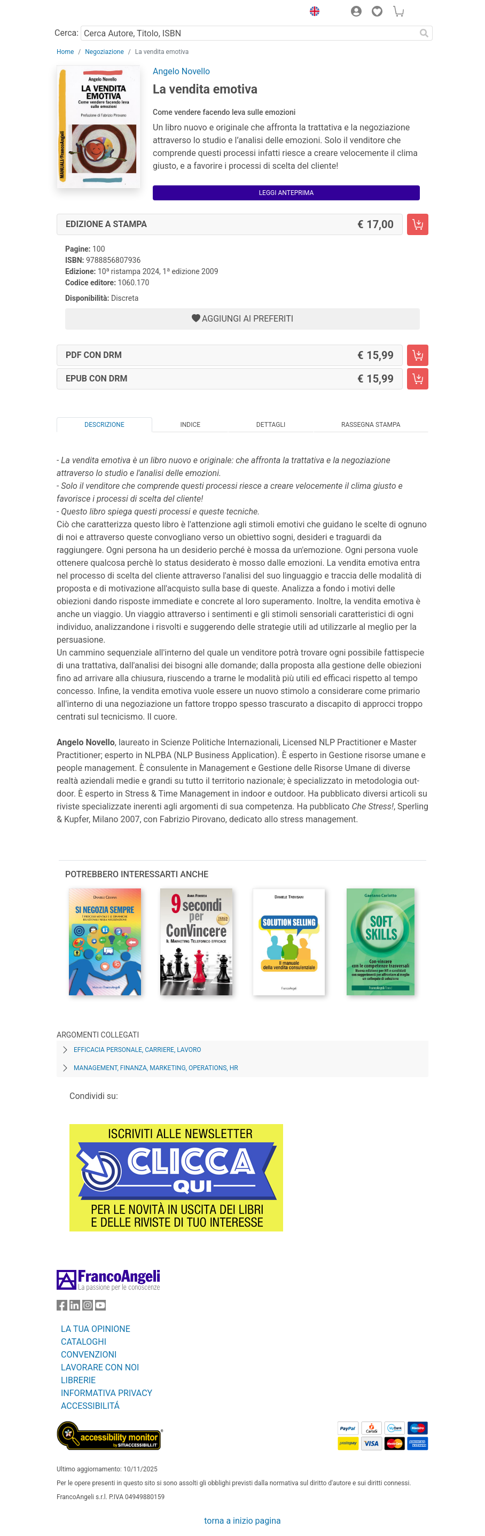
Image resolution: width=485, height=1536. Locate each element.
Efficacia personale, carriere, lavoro (137, 1050)
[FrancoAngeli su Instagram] (87, 1308)
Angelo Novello (181, 71)
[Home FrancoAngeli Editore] (93, 13)
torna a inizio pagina (242, 1521)
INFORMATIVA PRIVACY (106, 1393)
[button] (312, 13)
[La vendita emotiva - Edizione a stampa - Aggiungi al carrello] (417, 224)
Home (65, 52)
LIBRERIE (78, 1380)
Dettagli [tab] (270, 424)
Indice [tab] (190, 424)
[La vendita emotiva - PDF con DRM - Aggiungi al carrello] (417, 355)
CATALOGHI (83, 1342)
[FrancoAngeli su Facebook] (62, 1308)
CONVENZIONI (88, 1355)
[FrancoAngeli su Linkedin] (74, 1308)
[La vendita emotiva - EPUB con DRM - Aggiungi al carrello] (417, 378)
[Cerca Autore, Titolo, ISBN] (248, 33)
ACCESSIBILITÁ (90, 1406)
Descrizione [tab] (104, 424)
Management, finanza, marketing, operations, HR (156, 1068)
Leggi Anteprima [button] (286, 193)
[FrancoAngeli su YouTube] (100, 1308)
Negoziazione (104, 52)
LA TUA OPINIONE (95, 1329)
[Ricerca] (424, 33)
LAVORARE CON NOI (100, 1367)
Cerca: (66, 33)
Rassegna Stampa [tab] (371, 424)
